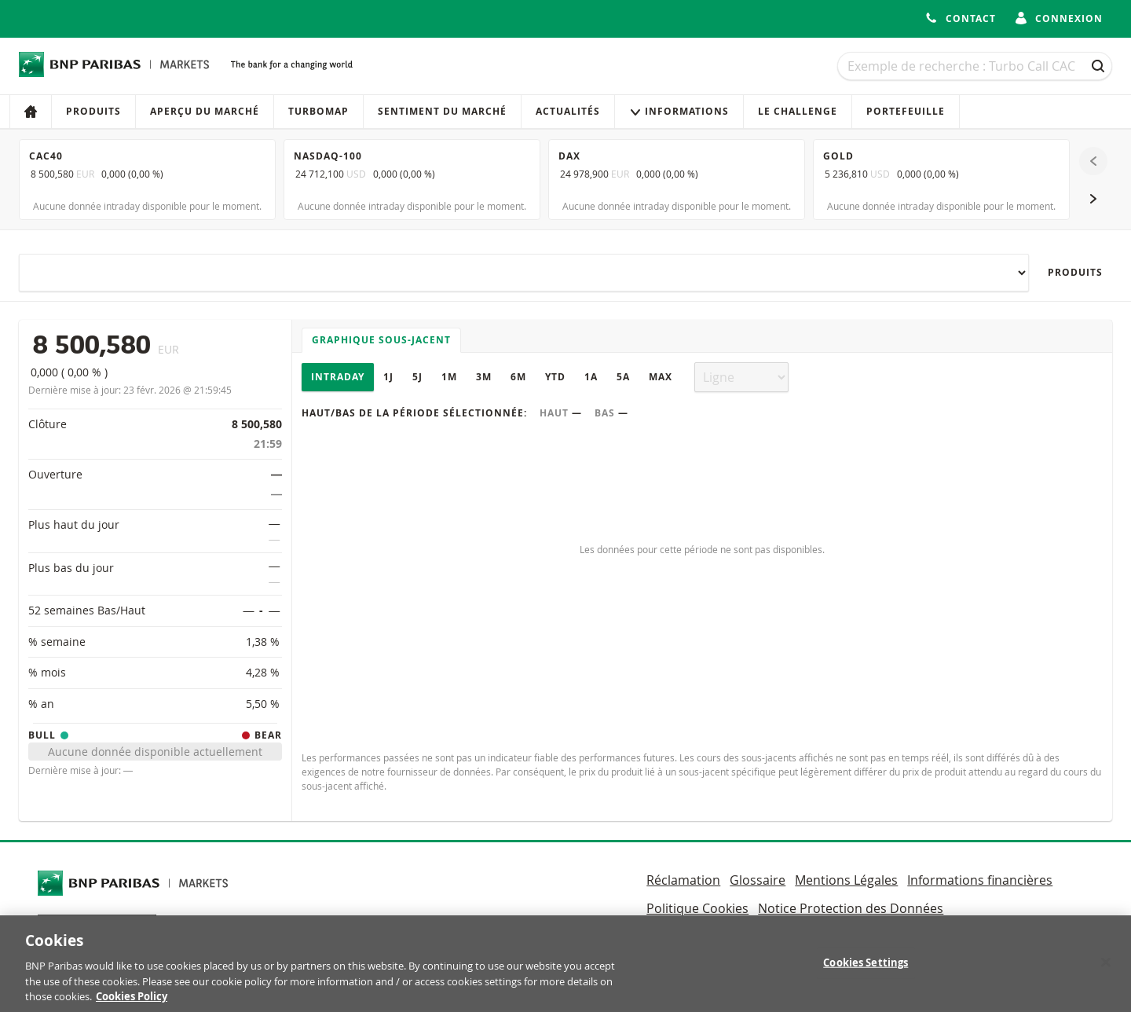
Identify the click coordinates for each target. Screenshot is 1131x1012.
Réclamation (683, 880)
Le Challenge (797, 111)
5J (417, 376)
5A (623, 376)
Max (660, 376)
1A (591, 376)
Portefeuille (905, 111)
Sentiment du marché (442, 111)
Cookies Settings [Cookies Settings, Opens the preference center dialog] (865, 972)
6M (518, 376)
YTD (555, 376)
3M (484, 376)
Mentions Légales (846, 880)
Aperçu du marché (204, 111)
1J (388, 376)
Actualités (568, 111)
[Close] (1106, 972)
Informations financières (979, 880)
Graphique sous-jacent (381, 339)
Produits (93, 111)
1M (449, 376)
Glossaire (757, 880)
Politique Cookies (697, 908)
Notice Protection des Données (850, 908)
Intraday (337, 376)
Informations (679, 111)
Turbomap (318, 111)
